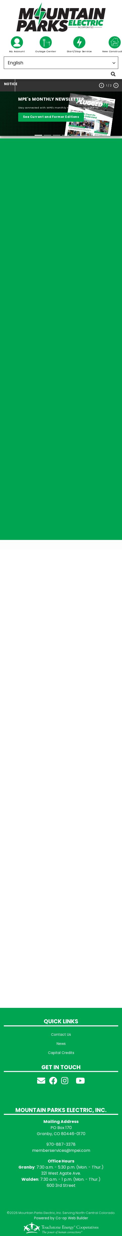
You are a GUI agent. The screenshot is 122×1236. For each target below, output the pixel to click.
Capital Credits (61, 1052)
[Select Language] (61, 63)
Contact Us (61, 1034)
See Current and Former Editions (51, 117)
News (61, 1043)
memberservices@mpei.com (61, 1150)
